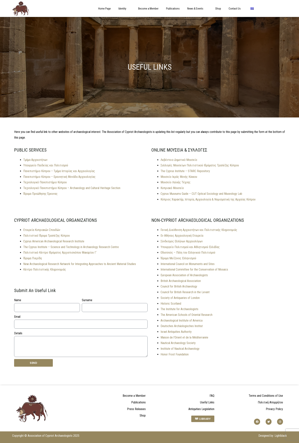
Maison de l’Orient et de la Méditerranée (184, 337)
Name (17, 300)
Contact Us (235, 8)
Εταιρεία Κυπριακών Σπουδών (41, 230)
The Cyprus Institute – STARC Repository (185, 171)
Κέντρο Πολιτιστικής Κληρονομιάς (44, 269)
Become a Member (148, 8)
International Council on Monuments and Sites (188, 264)
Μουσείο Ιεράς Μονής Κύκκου (179, 177)
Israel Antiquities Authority (176, 332)
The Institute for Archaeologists (179, 309)
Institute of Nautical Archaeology (180, 348)
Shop (218, 8)
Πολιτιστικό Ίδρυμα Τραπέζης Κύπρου (46, 235)
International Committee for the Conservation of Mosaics (194, 269)
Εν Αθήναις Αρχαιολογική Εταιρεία (182, 235)
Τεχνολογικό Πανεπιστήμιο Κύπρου (45, 182)
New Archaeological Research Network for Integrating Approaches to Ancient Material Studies (79, 264)
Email (17, 316)
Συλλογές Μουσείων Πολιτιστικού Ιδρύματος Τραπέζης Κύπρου (200, 165)
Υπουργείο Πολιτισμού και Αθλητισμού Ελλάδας (190, 247)
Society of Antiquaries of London (180, 298)
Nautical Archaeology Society (178, 343)
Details (18, 333)
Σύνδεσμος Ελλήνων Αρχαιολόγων (182, 241)
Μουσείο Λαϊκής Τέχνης (175, 182)
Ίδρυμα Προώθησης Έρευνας (40, 194)
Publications (173, 8)
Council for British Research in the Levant (185, 292)
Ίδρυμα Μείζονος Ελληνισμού (178, 258)
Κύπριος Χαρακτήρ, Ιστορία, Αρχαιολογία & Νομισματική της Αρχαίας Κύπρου (208, 199)
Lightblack (281, 435)
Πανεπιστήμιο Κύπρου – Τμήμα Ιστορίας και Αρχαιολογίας (59, 171)
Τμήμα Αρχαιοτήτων (35, 160)
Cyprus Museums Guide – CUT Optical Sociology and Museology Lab (201, 194)
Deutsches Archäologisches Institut (182, 326)
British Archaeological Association (181, 281)
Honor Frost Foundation (175, 354)
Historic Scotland (171, 303)
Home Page (104, 8)
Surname (87, 300)
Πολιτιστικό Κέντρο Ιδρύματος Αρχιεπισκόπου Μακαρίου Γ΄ (60, 252)
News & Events (197, 8)
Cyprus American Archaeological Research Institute (53, 241)
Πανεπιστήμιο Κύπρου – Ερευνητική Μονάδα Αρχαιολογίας (59, 177)
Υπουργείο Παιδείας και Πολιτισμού (45, 165)
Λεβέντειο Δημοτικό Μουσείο (179, 160)
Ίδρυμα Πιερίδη (32, 258)
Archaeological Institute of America (182, 320)
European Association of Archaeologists (184, 275)
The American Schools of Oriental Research (186, 315)
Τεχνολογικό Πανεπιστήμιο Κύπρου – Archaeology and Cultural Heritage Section (71, 188)
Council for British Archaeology (179, 286)
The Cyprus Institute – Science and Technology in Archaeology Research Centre (71, 247)
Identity (124, 8)
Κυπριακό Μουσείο (172, 188)
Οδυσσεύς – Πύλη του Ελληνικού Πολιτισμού (188, 252)
